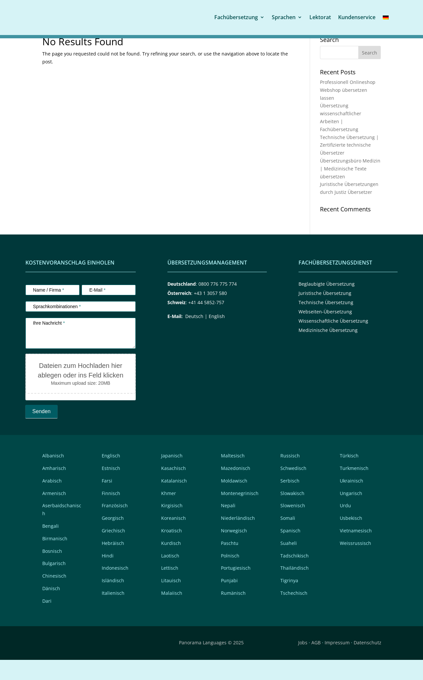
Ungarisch (351, 513)
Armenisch (54, 513)
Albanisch (53, 476)
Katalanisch (174, 501)
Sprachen (284, 16)
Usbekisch (351, 538)
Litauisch (171, 600)
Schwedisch (293, 488)
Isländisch (113, 600)
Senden (41, 431)
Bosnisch (52, 571)
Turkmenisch (354, 488)
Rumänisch (233, 613)
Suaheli (288, 563)
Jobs (302, 663)
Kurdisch (171, 563)
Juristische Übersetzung (325, 313)
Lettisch (169, 588)
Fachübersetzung (236, 16)
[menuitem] (386, 17)
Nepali (228, 525)
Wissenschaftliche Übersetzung (333, 341)
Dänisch (51, 608)
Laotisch (170, 575)
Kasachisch (173, 488)
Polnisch (230, 575)
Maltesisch (233, 476)
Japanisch (172, 476)
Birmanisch (54, 558)
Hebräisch (113, 563)
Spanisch (290, 551)
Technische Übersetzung (326, 322)
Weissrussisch (355, 563)
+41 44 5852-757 (206, 322)
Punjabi (229, 600)
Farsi (107, 501)
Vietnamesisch (356, 551)
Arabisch (52, 501)
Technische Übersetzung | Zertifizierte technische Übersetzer (349, 165)
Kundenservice (356, 16)
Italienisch (113, 613)
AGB (316, 663)
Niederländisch (238, 538)
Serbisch (290, 501)
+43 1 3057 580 (210, 313)
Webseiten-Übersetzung (325, 332)
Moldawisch (234, 501)
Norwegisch (234, 551)
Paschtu (229, 563)
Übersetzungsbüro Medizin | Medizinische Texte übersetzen (350, 189)
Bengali (50, 546)
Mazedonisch (235, 488)
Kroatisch (171, 551)
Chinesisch (54, 596)
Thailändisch (294, 588)
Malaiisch (171, 613)
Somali (287, 538)
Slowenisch (292, 525)
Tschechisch (293, 613)
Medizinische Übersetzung (328, 350)
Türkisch (349, 476)
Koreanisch (173, 538)
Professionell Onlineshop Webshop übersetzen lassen (347, 110)
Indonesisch (115, 588)
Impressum (337, 663)
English (217, 336)
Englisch (111, 476)
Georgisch (113, 538)
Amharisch (54, 488)
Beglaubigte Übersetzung (327, 304)
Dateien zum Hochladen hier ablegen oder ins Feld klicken (80, 390)
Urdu (345, 525)
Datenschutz (367, 663)
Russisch (290, 476)
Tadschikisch (294, 575)
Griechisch (113, 551)
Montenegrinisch (240, 513)
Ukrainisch (351, 501)
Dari (47, 621)
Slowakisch (292, 513)
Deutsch (194, 336)
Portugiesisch (236, 588)
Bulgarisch (54, 583)
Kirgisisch (172, 525)
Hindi (108, 575)
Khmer (168, 513)
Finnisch (111, 513)
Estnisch (111, 488)
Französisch (115, 525)
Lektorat (320, 16)
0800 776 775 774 (217, 304)
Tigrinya (289, 600)
